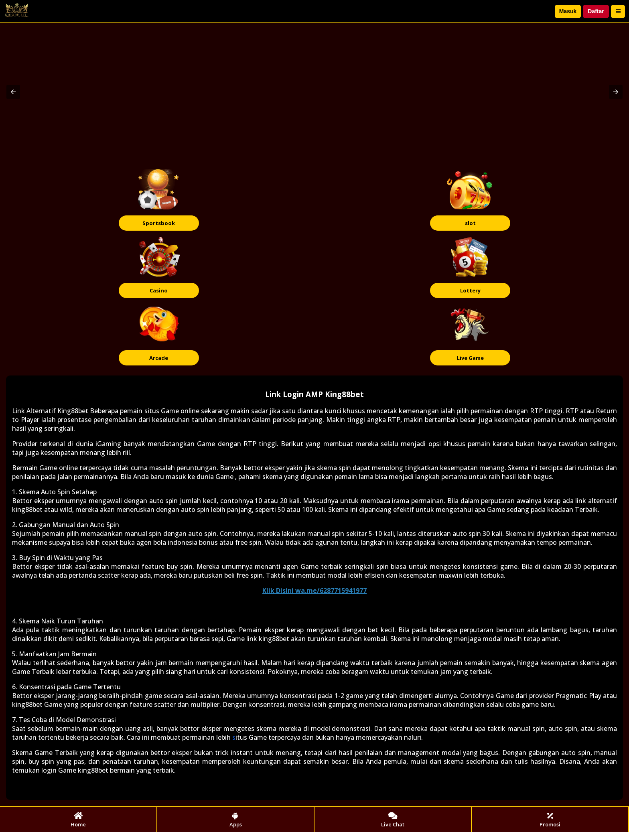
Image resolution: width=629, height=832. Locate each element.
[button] (13, 92)
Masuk (568, 11)
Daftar (596, 11)
